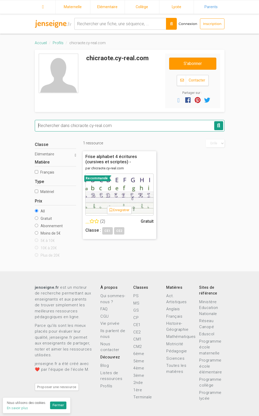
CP (136, 317)
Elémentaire (107, 7)
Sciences (175, 358)
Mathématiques (181, 336)
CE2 (137, 332)
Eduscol (206, 334)
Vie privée (109, 323)
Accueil (43, 6)
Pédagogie (176, 351)
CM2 (137, 346)
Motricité (174, 344)
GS (136, 310)
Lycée (176, 7)
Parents (211, 7)
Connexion (187, 24)
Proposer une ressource (56, 387)
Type (39, 181)
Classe (41, 144)
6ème (138, 353)
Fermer (58, 405)
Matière (42, 162)
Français (44, 172)
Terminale (142, 397)
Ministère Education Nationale (208, 308)
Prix (38, 201)
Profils (58, 43)
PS (136, 295)
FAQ (104, 309)
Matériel (44, 192)
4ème (138, 368)
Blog (104, 365)
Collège (142, 7)
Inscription (212, 24)
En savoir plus (17, 408)
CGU (104, 316)
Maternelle (73, 7)
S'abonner (193, 63)
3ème (138, 375)
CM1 (137, 339)
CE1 (137, 324)
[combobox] (120, 24)
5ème (138, 361)
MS (136, 303)
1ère (137, 390)
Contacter (192, 80)
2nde (138, 382)
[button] (178, 100)
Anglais (173, 309)
